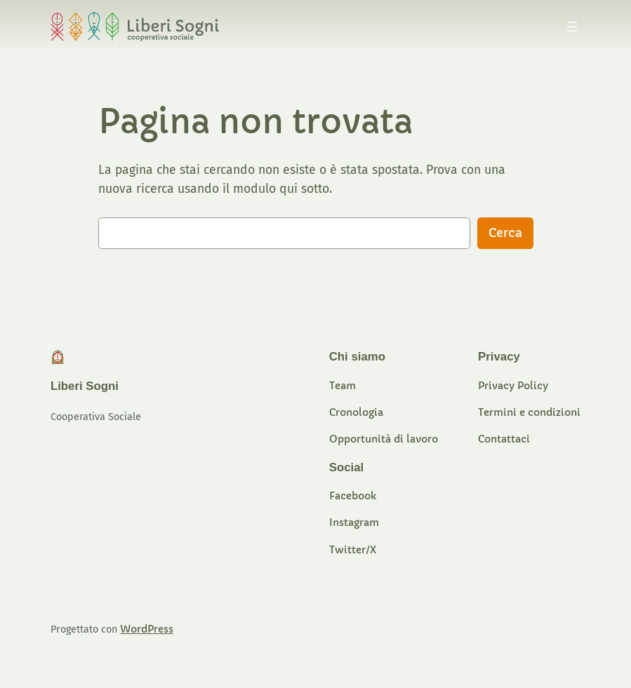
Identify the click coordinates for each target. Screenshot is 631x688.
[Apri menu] (572, 26)
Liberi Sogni (85, 386)
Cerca (505, 233)
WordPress (146, 629)
